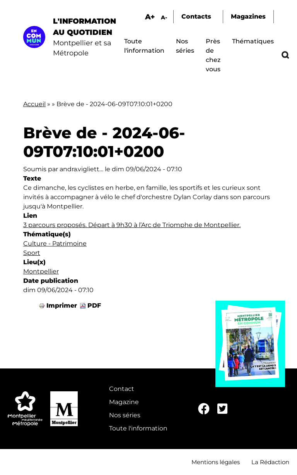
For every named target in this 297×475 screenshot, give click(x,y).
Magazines (248, 16)
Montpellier (41, 271)
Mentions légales (215, 462)
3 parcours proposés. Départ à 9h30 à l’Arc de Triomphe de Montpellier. (132, 225)
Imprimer (61, 305)
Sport (31, 252)
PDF (94, 305)
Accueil (34, 104)
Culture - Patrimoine (55, 243)
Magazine (124, 402)
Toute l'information (138, 428)
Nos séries (124, 415)
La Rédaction (270, 462)
